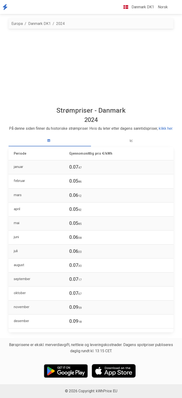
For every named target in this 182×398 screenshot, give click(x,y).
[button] (173, 7)
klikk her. (166, 128)
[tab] (50, 140)
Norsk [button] (163, 7)
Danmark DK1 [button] (137, 7)
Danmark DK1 (39, 23)
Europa (17, 23)
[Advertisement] (91, 67)
